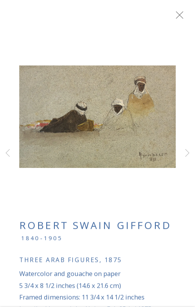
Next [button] (187, 153)
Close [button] (183, 17)
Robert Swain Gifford (95, 228)
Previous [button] (7, 153)
